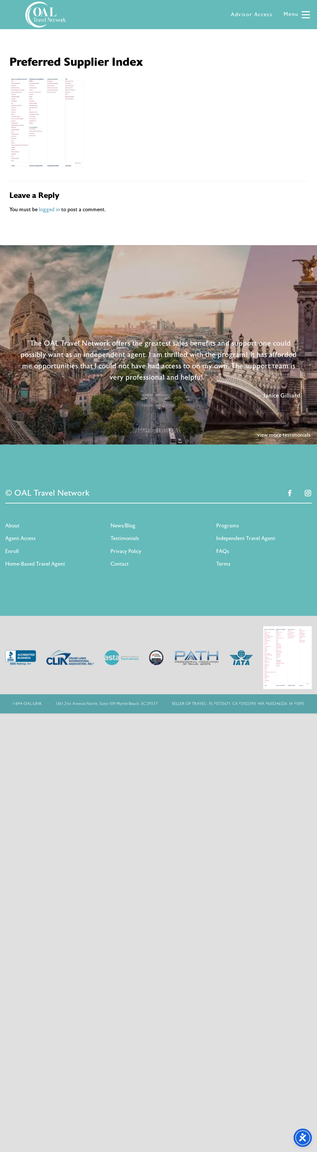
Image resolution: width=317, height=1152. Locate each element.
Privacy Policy (126, 551)
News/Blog (123, 526)
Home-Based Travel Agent (35, 564)
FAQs (222, 551)
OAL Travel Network (45, 15)
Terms (223, 564)
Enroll (12, 551)
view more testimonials (284, 435)
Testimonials (125, 538)
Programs (227, 526)
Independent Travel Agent (245, 538)
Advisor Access (251, 14)
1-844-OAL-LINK (27, 703)
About (12, 526)
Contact (120, 564)
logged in (49, 209)
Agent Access (20, 538)
